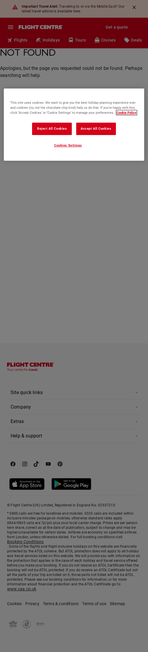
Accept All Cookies (96, 128)
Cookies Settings (68, 145)
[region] (74, 124)
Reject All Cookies (52, 128)
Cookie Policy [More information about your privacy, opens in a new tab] (127, 113)
